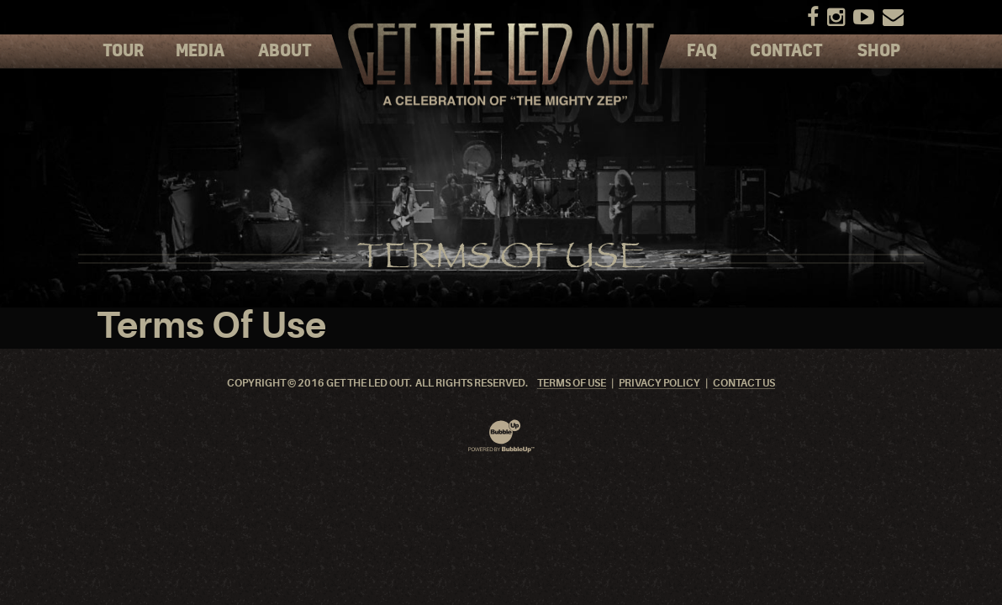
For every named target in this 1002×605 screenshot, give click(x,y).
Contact (786, 51)
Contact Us (744, 383)
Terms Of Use (571, 383)
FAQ (702, 51)
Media (200, 51)
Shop (878, 51)
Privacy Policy (659, 383)
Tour (123, 51)
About (285, 51)
